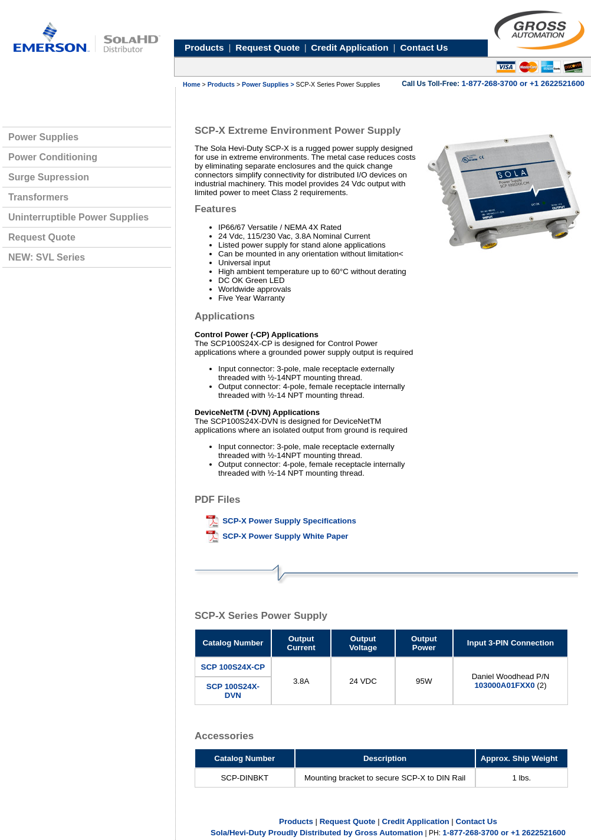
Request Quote (41, 237)
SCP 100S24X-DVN (233, 691)
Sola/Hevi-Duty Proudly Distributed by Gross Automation (317, 832)
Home (192, 84)
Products (221, 84)
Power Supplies (43, 137)
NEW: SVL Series (46, 257)
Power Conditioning (52, 157)
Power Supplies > (269, 84)
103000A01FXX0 (504, 685)
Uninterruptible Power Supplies (78, 217)
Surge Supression (48, 177)
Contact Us (476, 821)
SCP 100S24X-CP (233, 667)
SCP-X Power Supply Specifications (289, 520)
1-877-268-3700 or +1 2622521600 (504, 832)
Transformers (38, 197)
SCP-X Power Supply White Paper (285, 536)
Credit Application (415, 821)
